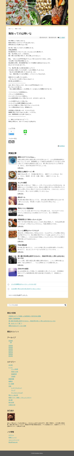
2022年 (11, 351)
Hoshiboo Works (36, 2)
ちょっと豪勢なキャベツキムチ (28, 230)
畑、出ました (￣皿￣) (15, 323)
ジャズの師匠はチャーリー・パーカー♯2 (21, 284)
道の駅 (11, 400)
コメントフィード (14, 440)
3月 (11, 342)
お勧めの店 (12, 405)
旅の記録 (11, 402)
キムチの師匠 (22, 183)
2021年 (11, 352)
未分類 (11, 365)
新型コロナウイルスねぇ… (27, 157)
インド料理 (14, 369)
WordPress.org (13, 442)
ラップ (13, 390)
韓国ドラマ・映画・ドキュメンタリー (20, 397)
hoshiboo (62, 146)
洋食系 (13, 376)
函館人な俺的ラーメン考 (26, 171)
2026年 (11, 340)
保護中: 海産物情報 (14, 318)
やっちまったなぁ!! (17, 392)
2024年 (11, 347)
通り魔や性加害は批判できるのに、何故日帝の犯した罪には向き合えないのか (32, 321)
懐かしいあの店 (13, 395)
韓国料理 (14, 374)
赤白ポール (21, 197)
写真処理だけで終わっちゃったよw (30, 219)
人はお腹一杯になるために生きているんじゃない (24, 289)
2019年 (11, 356)
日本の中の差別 (23, 269)
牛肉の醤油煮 (22, 245)
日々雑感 (62, 37)
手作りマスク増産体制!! (26, 208)
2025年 (11, 345)
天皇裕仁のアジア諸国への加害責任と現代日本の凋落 (25, 316)
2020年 (11, 354)
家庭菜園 (11, 379)
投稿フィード (13, 437)
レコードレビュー (16, 388)
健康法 (11, 381)
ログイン (11, 435)
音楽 (10, 386)
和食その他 (14, 371)
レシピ (11, 367)
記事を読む (21, 168)
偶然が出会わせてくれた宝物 (17, 326)
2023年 (11, 349)
